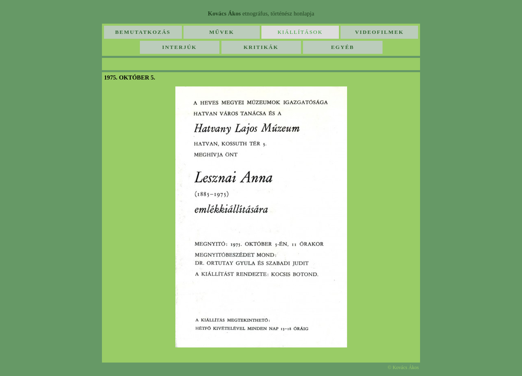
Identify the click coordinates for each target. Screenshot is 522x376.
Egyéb (342, 47)
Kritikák (261, 47)
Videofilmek (379, 32)
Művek (221, 32)
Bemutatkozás (142, 32)
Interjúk (179, 47)
